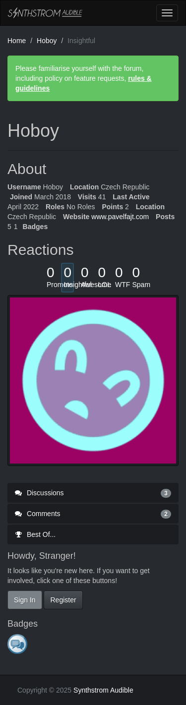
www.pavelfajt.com (120, 217)
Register (63, 600)
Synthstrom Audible (45, 12)
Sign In (25, 600)
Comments (93, 514)
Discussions (93, 493)
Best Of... (35, 534)
